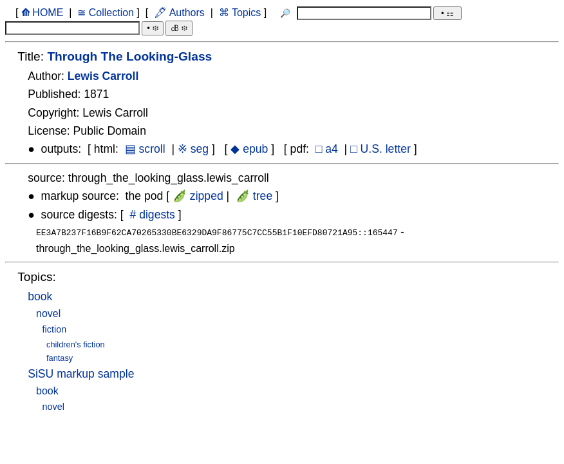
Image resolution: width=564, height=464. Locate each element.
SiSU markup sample (81, 372)
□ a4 (326, 148)
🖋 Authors (179, 12)
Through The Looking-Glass (129, 56)
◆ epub (249, 148)
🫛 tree (254, 195)
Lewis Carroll (103, 76)
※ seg (193, 148)
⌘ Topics (239, 12)
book (40, 295)
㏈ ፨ (179, 28)
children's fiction (75, 343)
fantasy (59, 357)
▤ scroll (145, 148)
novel (48, 312)
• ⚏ (447, 13)
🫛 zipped (198, 195)
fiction (54, 328)
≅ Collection (106, 12)
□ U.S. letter (380, 148)
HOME (42, 12)
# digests (152, 214)
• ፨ (152, 28)
